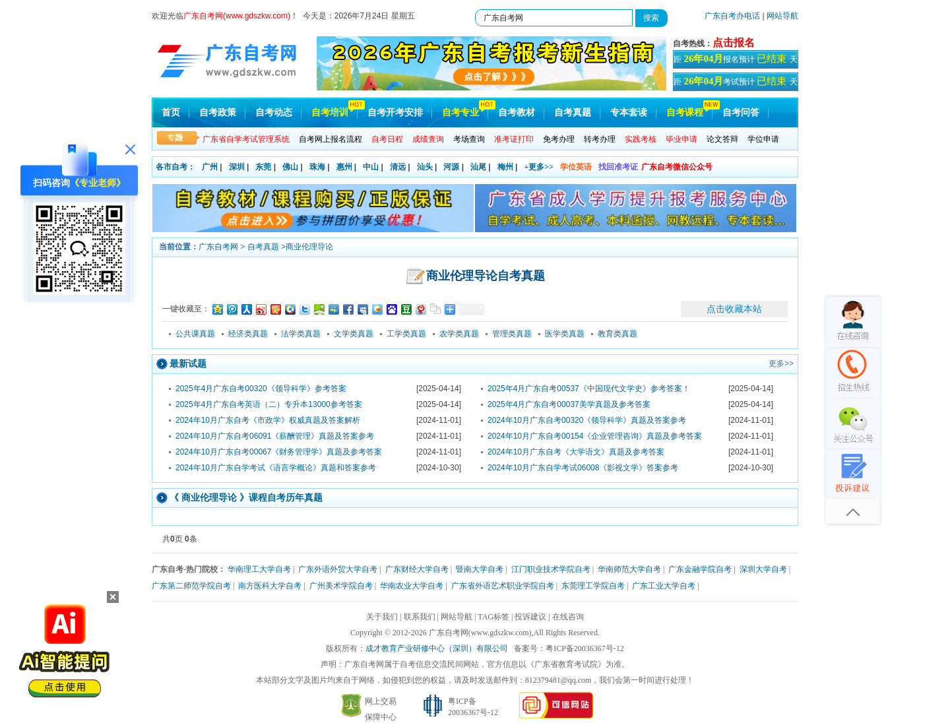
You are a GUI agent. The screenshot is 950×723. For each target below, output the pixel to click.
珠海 (317, 167)
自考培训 (329, 112)
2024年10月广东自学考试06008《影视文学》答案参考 (583, 467)
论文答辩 (722, 139)
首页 (171, 112)
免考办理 (559, 139)
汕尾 (478, 167)
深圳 (237, 167)
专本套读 (628, 112)
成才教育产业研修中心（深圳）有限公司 (436, 648)
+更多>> (539, 167)
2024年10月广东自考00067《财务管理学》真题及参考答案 (278, 451)
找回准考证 (618, 167)
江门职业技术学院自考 (550, 569)
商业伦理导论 (309, 246)
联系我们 (419, 616)
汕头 (425, 167)
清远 (398, 167)
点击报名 (733, 42)
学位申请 (763, 139)
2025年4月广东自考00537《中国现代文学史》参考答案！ (589, 388)
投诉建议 (530, 616)
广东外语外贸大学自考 (337, 569)
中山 (371, 167)
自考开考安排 (395, 112)
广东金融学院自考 (700, 569)
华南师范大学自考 (629, 569)
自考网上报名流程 (330, 139)
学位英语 (576, 167)
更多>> (781, 363)
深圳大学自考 (763, 569)
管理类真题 (512, 333)
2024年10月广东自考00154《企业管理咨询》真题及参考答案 (595, 436)
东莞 (263, 167)
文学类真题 (353, 333)
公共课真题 (195, 333)
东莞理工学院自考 (593, 585)
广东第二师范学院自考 (191, 585)
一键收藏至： (186, 308)
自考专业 (460, 112)
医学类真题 (565, 333)
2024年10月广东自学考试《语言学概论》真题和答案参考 (275, 467)
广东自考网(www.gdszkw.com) (480, 632)
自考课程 (684, 112)
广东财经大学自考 (417, 569)
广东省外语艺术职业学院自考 (502, 585)
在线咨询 (568, 616)
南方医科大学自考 (269, 585)
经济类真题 (248, 333)
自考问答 (740, 112)
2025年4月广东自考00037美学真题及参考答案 (569, 404)
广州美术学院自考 (341, 585)
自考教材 (516, 112)
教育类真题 (617, 333)
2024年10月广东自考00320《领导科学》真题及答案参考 (587, 420)
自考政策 (217, 112)
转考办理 (600, 139)
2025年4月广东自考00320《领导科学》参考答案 (260, 388)
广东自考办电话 (732, 15)
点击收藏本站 (734, 308)
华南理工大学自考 (259, 569)
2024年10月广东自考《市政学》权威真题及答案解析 (267, 420)
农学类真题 (459, 333)
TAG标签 (493, 616)
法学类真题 (301, 333)
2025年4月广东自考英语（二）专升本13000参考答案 (268, 404)
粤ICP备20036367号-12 (585, 648)
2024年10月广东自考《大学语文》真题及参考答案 (576, 451)
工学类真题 (406, 333)
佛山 (290, 167)
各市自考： (175, 167)
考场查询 (469, 139)
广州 (210, 167)
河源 (451, 167)
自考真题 (572, 112)
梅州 (505, 167)
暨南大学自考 (479, 569)
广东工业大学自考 (663, 585)
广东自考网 (218, 246)
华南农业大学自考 (411, 585)
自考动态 (273, 112)
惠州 (344, 167)
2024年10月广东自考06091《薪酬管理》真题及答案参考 (274, 436)
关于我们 (382, 616)
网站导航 (782, 15)
